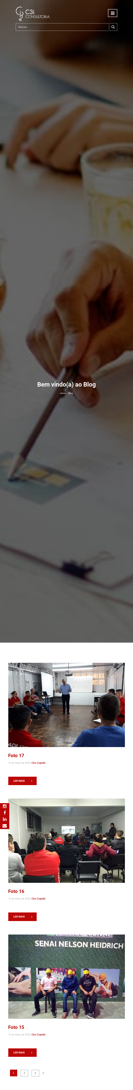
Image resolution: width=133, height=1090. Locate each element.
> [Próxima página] (42, 1073)
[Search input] (63, 27)
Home (63, 393)
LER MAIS (17, 780)
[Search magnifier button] (113, 27)
